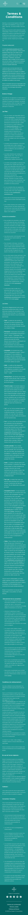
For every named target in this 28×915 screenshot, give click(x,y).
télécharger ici (8, 258)
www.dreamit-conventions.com (13, 49)
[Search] (17, 3)
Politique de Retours (14, 909)
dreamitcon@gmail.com (12, 126)
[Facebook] (11, 897)
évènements (12, 117)
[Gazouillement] (14, 897)
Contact (16, 127)
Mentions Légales (14, 906)
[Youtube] (17, 897)
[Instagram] (7, 897)
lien (19, 665)
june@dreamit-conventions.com (12, 297)
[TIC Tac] (21, 897)
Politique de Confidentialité (14, 904)
